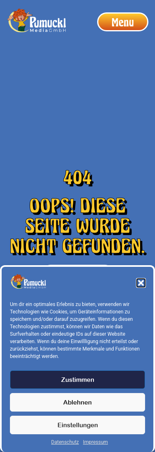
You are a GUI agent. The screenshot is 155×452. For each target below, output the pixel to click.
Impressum (95, 442)
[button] (141, 283)
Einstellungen (77, 424)
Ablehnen (77, 402)
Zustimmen (77, 379)
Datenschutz (65, 442)
